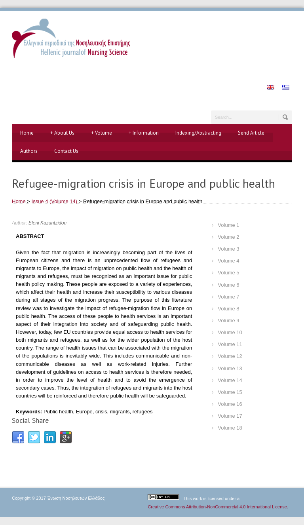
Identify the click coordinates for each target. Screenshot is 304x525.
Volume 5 (228, 273)
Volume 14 (230, 380)
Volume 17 (230, 416)
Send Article (251, 132)
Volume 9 (228, 320)
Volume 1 (228, 225)
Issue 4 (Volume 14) (55, 201)
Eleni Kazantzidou (47, 223)
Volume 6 (228, 285)
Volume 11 (230, 344)
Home (27, 132)
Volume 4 (228, 261)
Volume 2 (228, 237)
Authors (29, 151)
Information (144, 133)
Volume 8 (228, 309)
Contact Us (66, 151)
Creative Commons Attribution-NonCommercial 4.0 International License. (218, 506)
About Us (62, 133)
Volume (101, 133)
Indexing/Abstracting (198, 132)
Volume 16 (230, 404)
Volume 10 (230, 332)
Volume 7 (228, 297)
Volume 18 (230, 428)
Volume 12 (230, 356)
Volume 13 (230, 368)
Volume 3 (228, 249)
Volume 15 (230, 392)
